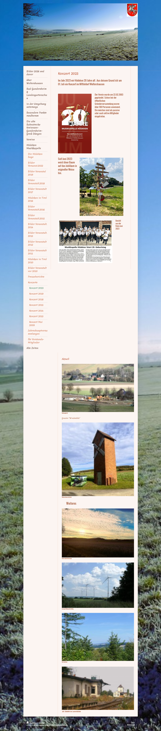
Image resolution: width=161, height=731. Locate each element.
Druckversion (32, 723)
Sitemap (41, 723)
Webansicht (131, 724)
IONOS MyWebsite (57, 725)
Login (133, 722)
